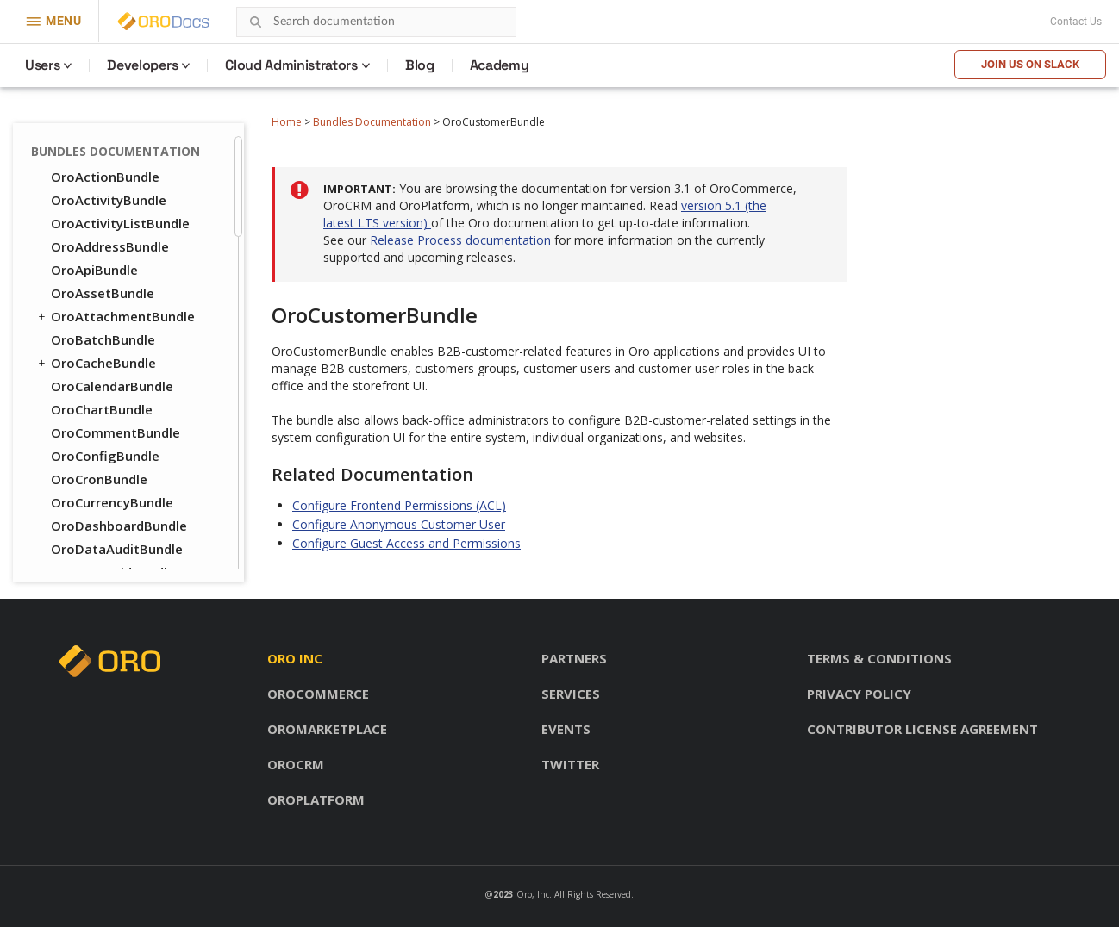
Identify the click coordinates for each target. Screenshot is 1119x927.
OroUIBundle (83, 181)
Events (566, 728)
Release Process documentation (460, 240)
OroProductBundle (101, 460)
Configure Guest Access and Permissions (406, 543)
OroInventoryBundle (114, 367)
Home (287, 122)
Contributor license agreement (922, 728)
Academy (499, 65)
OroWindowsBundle (113, 204)
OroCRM (295, 764)
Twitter (570, 764)
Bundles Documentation (372, 122)
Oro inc (294, 658)
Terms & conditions (879, 658)
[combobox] (376, 22)
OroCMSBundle (89, 297)
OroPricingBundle (98, 436)
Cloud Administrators (291, 65)
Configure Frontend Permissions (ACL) (399, 505)
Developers (142, 65)
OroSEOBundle (88, 483)
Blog (419, 65)
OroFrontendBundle (113, 343)
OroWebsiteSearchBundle (131, 553)
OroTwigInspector (108, 157)
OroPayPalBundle (105, 413)
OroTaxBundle (96, 506)
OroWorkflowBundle (114, 227)
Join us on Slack (1030, 64)
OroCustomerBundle (115, 320)
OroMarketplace (327, 728)
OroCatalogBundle (109, 250)
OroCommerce (318, 693)
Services (570, 693)
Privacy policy (859, 693)
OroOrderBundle (102, 390)
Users (42, 65)
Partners (574, 658)
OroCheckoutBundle (114, 274)
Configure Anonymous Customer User (398, 524)
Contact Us (1076, 22)
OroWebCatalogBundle (123, 529)
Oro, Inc (532, 894)
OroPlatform (316, 799)
